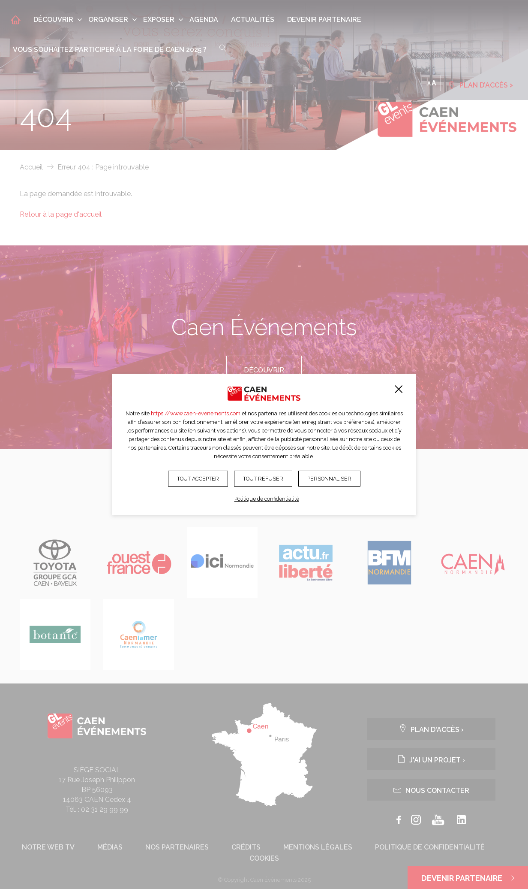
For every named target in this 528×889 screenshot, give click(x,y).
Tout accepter (198, 478)
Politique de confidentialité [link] (266, 499)
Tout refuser (263, 478)
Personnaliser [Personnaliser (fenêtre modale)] (329, 478)
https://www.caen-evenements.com (195, 413)
